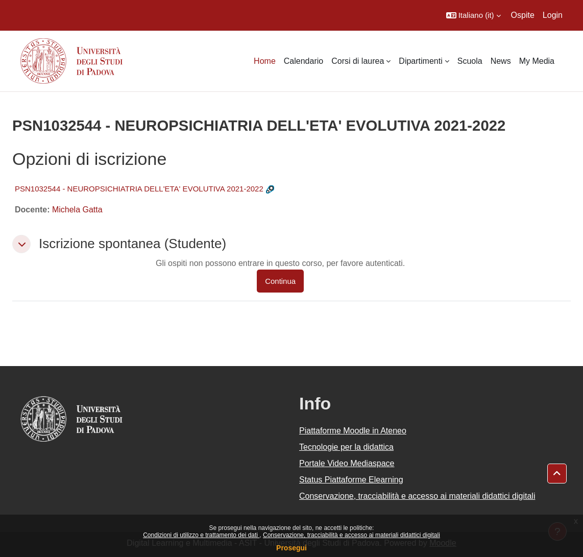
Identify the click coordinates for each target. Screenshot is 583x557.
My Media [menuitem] (536, 61)
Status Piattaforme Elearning (351, 479)
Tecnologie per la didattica (346, 447)
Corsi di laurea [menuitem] (357, 61)
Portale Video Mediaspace (347, 463)
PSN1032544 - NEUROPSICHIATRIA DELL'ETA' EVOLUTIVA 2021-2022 (139, 188)
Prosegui (291, 548)
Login (553, 15)
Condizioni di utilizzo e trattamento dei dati (201, 535)
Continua (280, 281)
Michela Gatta (77, 209)
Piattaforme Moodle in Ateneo (352, 430)
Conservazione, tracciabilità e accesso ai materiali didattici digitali (351, 535)
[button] (473, 15)
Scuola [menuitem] (469, 61)
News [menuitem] (501, 61)
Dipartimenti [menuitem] (420, 61)
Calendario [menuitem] (303, 61)
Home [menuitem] (265, 61)
